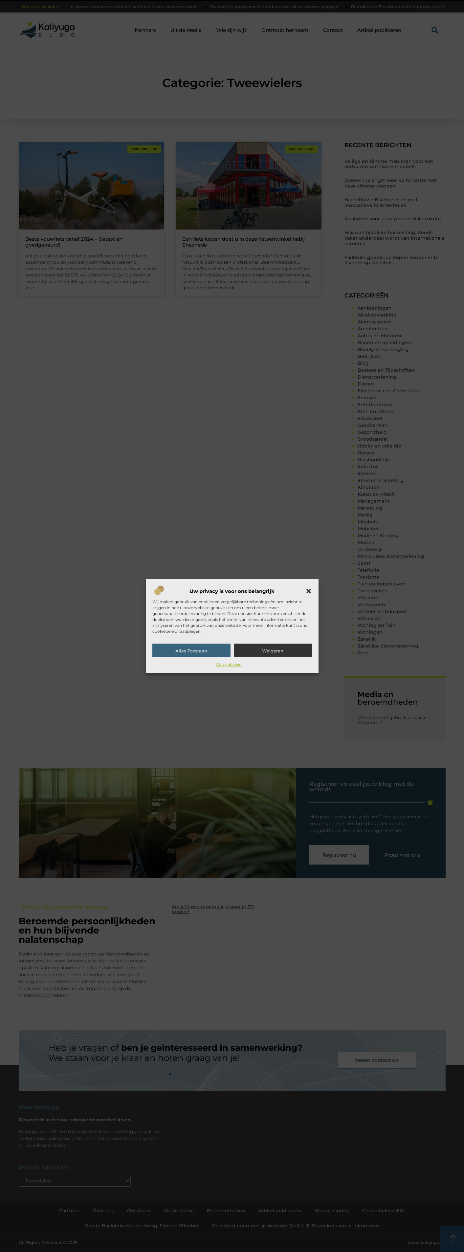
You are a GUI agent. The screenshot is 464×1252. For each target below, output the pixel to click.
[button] (308, 591)
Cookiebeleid (229, 664)
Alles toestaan (191, 650)
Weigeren (272, 650)
